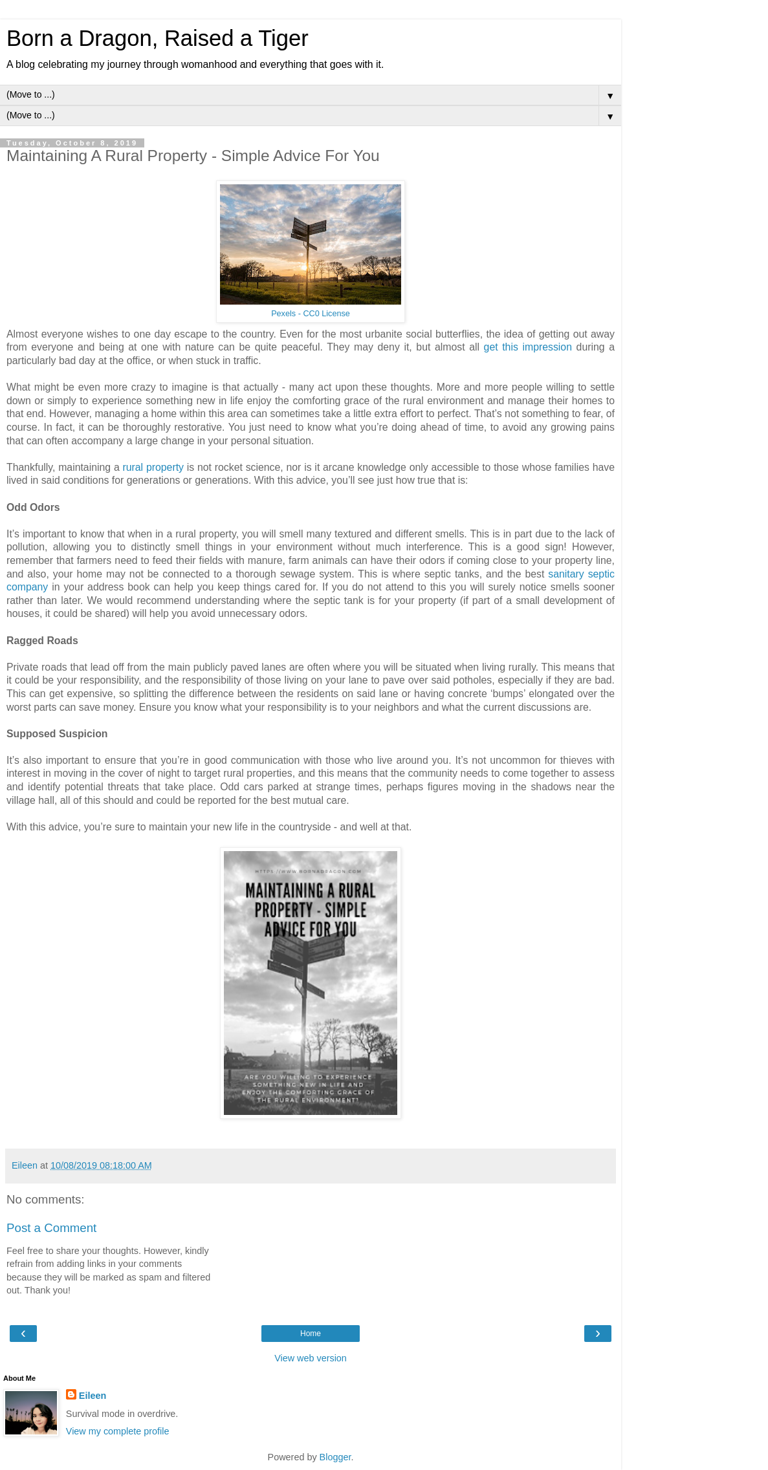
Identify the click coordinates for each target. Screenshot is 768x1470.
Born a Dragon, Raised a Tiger (157, 38)
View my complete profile (118, 1431)
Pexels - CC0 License (310, 313)
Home (310, 1333)
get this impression (528, 346)
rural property (153, 467)
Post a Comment (51, 1228)
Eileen (92, 1395)
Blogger (335, 1457)
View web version (310, 1358)
